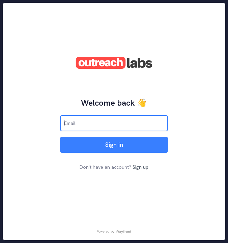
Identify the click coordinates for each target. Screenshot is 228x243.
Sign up (140, 167)
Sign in (114, 144)
